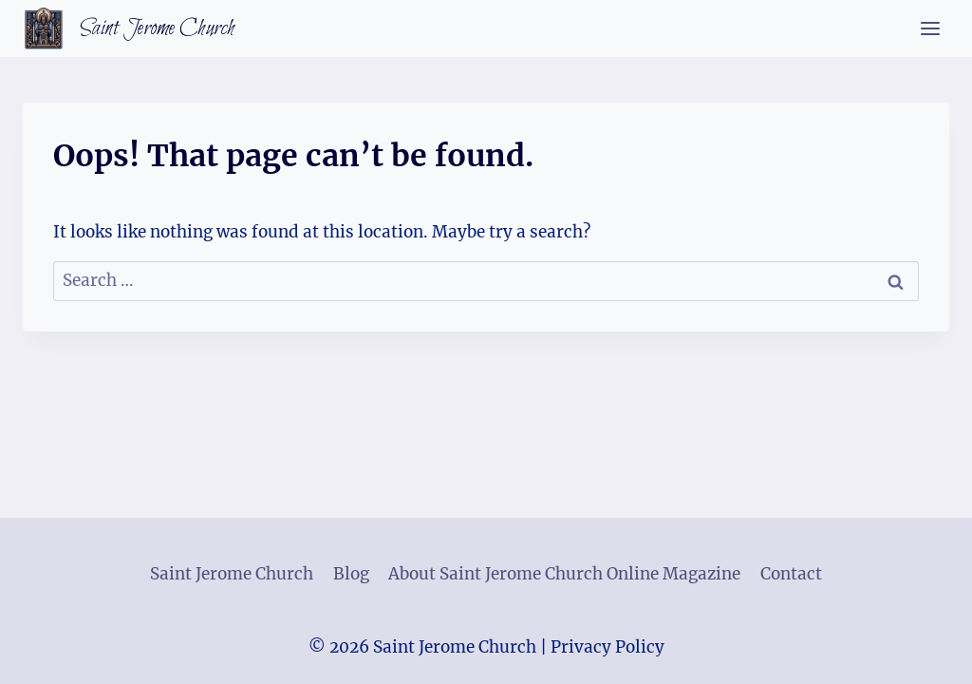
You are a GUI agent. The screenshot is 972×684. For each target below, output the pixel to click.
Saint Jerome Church (231, 573)
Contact (791, 573)
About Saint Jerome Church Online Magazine (564, 573)
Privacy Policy (607, 646)
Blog (351, 573)
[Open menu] (929, 28)
